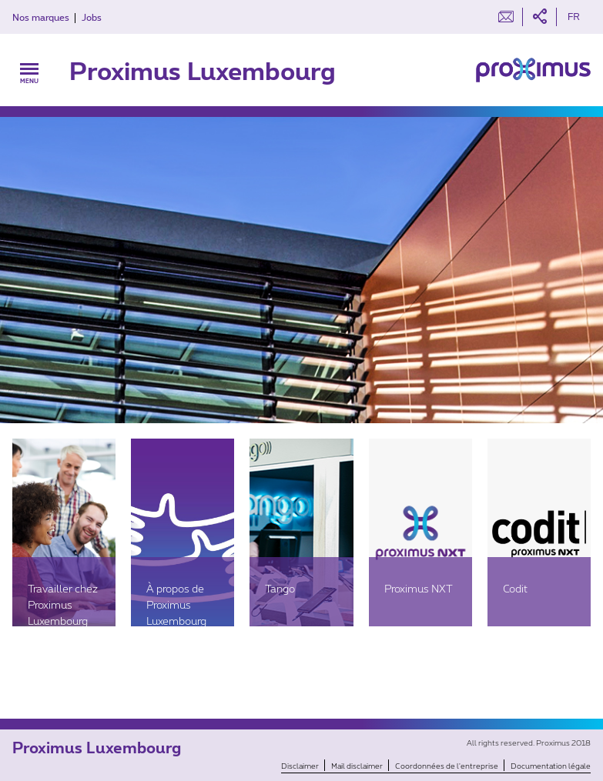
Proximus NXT (418, 588)
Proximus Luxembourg (202, 70)
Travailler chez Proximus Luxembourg (63, 604)
